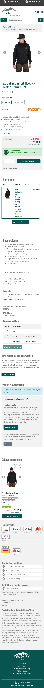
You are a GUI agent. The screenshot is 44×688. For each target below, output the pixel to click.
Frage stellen (10, 427)
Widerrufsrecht (22, 671)
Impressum (22, 666)
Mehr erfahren (7, 133)
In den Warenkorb (20, 222)
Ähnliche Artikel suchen (12, 347)
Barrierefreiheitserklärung (22, 673)
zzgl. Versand (37, 144)
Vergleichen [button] (19, 102)
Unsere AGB (22, 664)
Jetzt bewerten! (8, 374)
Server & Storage (22, 682)
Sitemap (4, 605)
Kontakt (8, 444)
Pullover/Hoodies (9, 27)
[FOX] (9, 109)
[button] (22, 52)
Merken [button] (7, 102)
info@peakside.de (12, 588)
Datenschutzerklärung (22, 668)
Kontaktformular (7, 603)
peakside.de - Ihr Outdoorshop (22, 660)
